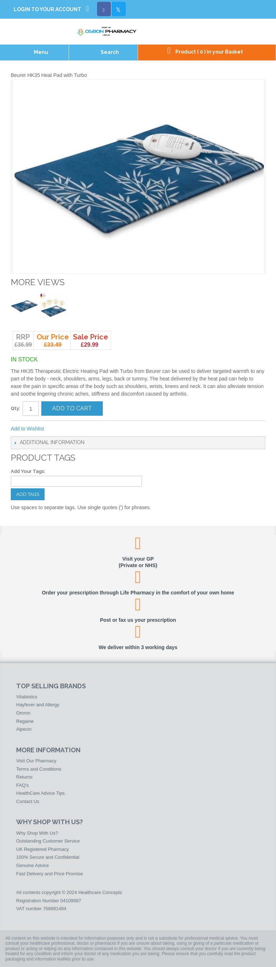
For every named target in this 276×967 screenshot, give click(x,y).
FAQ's (22, 785)
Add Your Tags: (28, 471)
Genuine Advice (32, 865)
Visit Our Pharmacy (36, 760)
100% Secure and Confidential (47, 857)
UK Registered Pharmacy (42, 849)
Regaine (24, 721)
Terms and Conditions (38, 769)
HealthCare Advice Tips (40, 793)
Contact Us (27, 801)
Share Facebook (73, 429)
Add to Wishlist (27, 429)
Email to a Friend (59, 429)
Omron (23, 713)
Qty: (15, 408)
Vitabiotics (26, 696)
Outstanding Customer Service (48, 841)
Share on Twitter (88, 429)
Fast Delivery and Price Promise (49, 873)
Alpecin (24, 729)
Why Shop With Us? (37, 833)
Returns (24, 777)
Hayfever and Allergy (37, 704)
